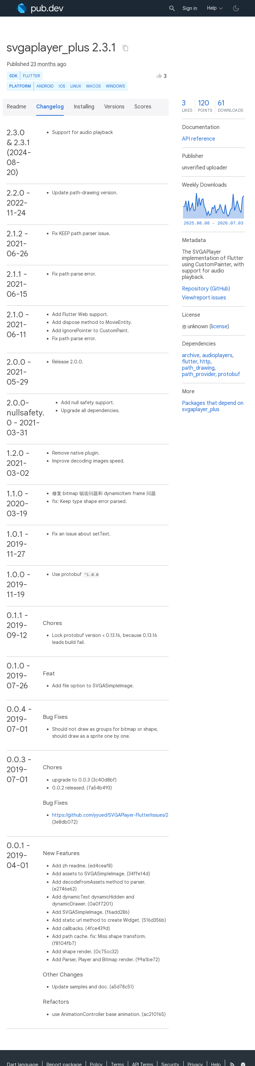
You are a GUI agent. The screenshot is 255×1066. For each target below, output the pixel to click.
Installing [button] (84, 106)
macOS (93, 86)
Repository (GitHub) (206, 288)
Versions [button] (114, 106)
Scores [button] (142, 106)
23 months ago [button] (48, 64)
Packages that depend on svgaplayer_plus (212, 406)
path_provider (198, 374)
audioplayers (217, 355)
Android (45, 86)
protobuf (229, 374)
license (219, 326)
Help (212, 8)
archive (191, 355)
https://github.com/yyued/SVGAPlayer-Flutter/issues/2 (110, 815)
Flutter (31, 75)
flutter (189, 361)
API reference (198, 139)
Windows (115, 86)
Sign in (190, 8)
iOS (62, 86)
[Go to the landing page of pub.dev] (40, 8)
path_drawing (198, 368)
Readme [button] (16, 106)
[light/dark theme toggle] (236, 8)
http (205, 361)
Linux (75, 86)
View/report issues (204, 297)
